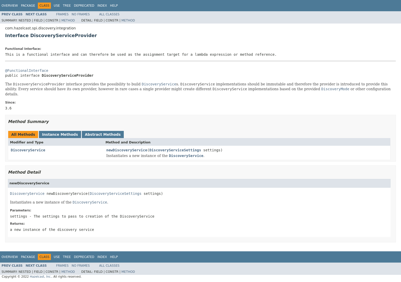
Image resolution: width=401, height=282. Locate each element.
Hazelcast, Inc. (40, 276)
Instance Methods (60, 134)
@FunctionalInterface (26, 71)
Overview (10, 5)
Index (102, 5)
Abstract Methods (103, 134)
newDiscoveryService (126, 150)
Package (28, 5)
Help (114, 5)
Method (68, 20)
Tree (67, 5)
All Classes (109, 14)
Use (57, 5)
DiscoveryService (28, 150)
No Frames (81, 14)
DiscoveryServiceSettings (175, 150)
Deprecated (84, 5)
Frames (62, 14)
